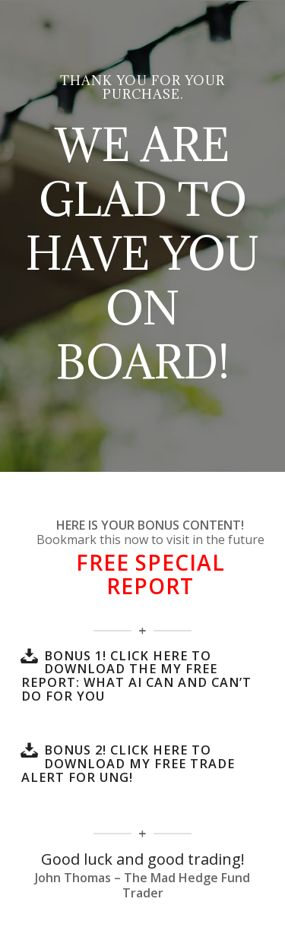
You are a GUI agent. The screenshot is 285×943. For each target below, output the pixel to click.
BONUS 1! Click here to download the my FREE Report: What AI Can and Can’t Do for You (136, 676)
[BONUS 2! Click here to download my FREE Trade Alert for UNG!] (28, 750)
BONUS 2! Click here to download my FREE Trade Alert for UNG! (128, 764)
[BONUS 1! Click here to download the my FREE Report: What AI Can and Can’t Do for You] (28, 655)
